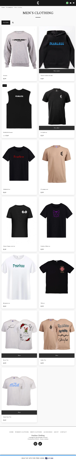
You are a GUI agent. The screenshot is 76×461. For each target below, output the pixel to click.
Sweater (5, 75)
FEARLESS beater (8, 132)
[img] (19, 106)
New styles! (57, 71)
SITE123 (36, 439)
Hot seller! (57, 128)
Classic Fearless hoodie (47, 75)
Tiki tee (43, 303)
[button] (2, 3)
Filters (6, 22)
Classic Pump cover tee (9, 246)
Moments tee (6, 303)
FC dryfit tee (44, 132)
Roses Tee (5, 360)
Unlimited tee (6, 189)
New (19, 355)
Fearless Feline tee (45, 246)
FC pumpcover (44, 189)
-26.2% (4, 85)
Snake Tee (43, 360)
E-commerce (9, 7)
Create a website (44, 439)
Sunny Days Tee (7, 417)
